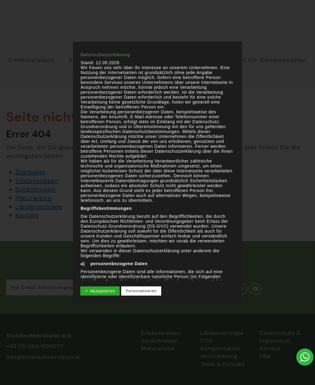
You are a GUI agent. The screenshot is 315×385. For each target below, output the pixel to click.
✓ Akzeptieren (100, 291)
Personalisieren (141, 291)
